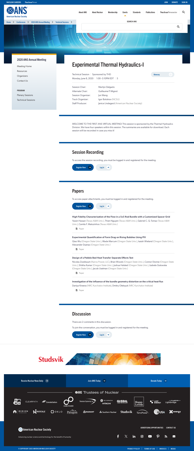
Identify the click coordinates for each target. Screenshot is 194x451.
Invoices (162, 449)
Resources (22, 70)
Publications (150, 12)
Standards (137, 12)
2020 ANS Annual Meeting (40, 22)
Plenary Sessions (25, 94)
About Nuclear (97, 12)
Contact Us (22, 80)
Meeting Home (24, 66)
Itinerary (163, 74)
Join (166, 2)
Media (173, 449)
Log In (105, 167)
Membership (112, 12)
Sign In (184, 2)
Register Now (84, 167)
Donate (175, 2)
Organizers (22, 75)
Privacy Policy (133, 449)
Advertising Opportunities (152, 427)
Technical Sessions (62, 22)
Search (183, 12)
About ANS (83, 12)
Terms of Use (149, 449)
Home (9, 22)
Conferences (21, 22)
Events (125, 12)
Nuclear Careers (14, 2)
